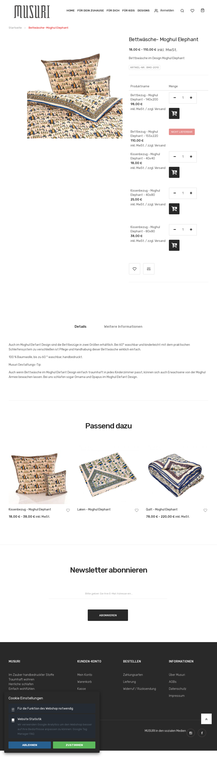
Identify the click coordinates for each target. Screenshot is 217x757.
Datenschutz (177, 689)
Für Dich (113, 10)
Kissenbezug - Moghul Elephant (30, 509)
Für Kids (128, 10)
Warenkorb (84, 682)
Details (80, 327)
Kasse (81, 689)
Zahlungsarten (133, 675)
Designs (144, 10)
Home (71, 10)
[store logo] (32, 10)
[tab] (80, 328)
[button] (68, 511)
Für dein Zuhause (90, 10)
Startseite (15, 27)
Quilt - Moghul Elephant (162, 509)
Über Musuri (177, 675)
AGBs (173, 682)
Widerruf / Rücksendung (139, 689)
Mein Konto (84, 675)
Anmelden (164, 10)
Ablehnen (29, 745)
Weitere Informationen (123, 327)
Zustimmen (74, 745)
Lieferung (129, 682)
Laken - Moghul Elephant (94, 509)
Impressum (177, 696)
